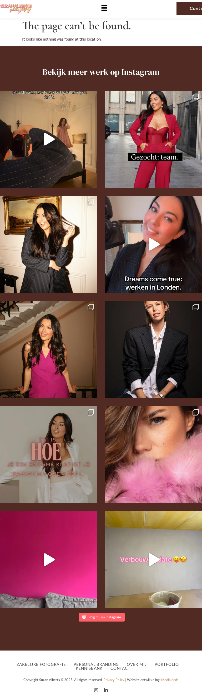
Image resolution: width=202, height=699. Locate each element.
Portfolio (168, 664)
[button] (104, 9)
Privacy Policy (113, 680)
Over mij (137, 664)
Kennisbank (89, 668)
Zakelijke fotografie (41, 664)
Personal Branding (96, 664)
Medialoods (170, 680)
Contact (120, 668)
